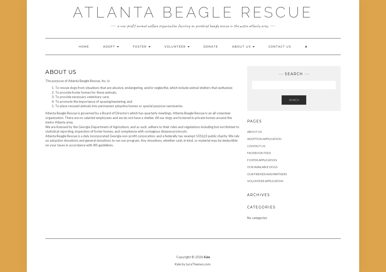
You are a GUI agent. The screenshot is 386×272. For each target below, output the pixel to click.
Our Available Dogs (262, 167)
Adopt (111, 46)
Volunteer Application (265, 181)
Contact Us (280, 46)
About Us (243, 46)
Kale (207, 257)
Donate (211, 46)
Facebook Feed (259, 153)
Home (84, 46)
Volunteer (177, 46)
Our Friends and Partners (267, 174)
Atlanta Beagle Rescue (193, 12)
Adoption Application (264, 139)
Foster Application (262, 160)
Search (294, 100)
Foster (141, 46)
